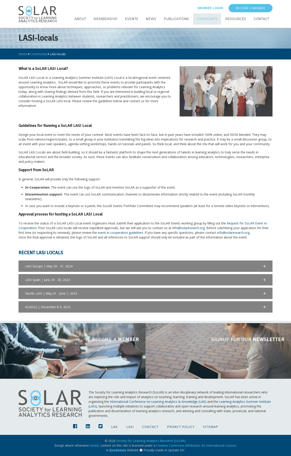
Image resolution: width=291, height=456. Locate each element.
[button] (145, 266)
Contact (150, 427)
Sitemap (210, 427)
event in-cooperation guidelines (120, 232)
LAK (114, 427)
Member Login (210, 8)
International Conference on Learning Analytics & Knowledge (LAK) (158, 401)
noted (94, 445)
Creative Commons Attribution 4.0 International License (196, 445)
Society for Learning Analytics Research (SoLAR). (151, 441)
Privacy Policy (181, 427)
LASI (130, 427)
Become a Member (250, 8)
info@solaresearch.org (188, 228)
